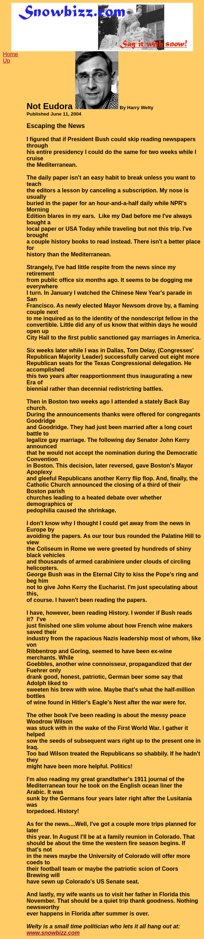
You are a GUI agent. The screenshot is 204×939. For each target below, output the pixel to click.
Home (10, 54)
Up (6, 61)
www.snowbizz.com (53, 933)
